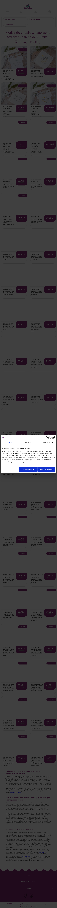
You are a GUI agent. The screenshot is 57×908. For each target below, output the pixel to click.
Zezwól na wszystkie (46, 469)
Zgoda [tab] (10, 442)
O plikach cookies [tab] (47, 442)
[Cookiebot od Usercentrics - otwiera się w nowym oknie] (47, 437)
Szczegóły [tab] (28, 442)
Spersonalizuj (28, 469)
